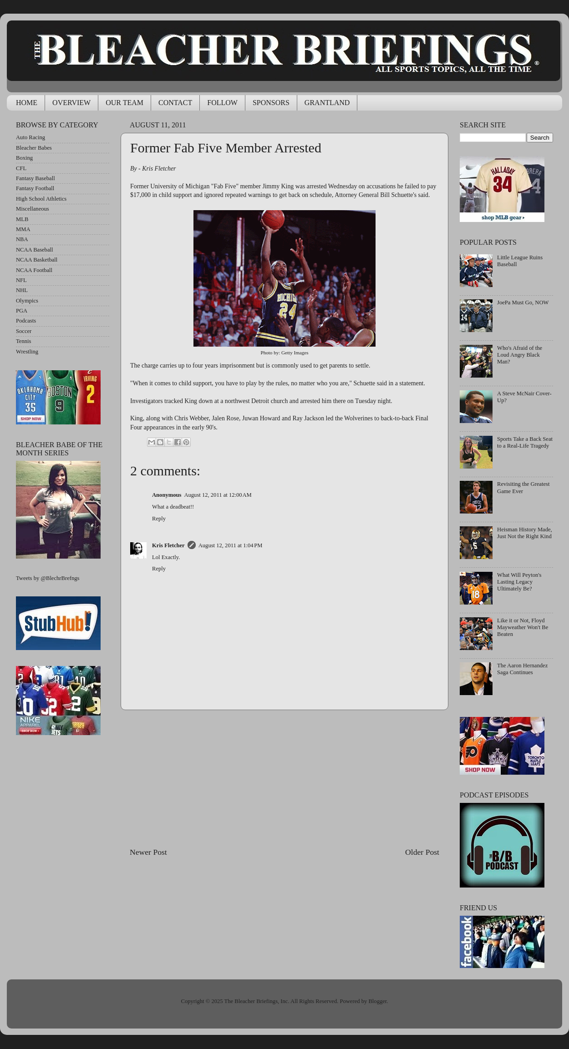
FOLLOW (222, 102)
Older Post (422, 852)
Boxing (24, 158)
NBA (22, 239)
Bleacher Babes (34, 148)
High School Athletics (41, 199)
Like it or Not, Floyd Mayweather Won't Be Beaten (522, 627)
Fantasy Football (35, 188)
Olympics (27, 301)
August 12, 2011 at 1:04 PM (230, 545)
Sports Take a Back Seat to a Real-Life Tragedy (525, 442)
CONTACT (175, 102)
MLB (22, 219)
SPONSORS (271, 102)
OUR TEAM (124, 102)
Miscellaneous (32, 209)
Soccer (23, 331)
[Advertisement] (284, 778)
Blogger (377, 1001)
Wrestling (27, 351)
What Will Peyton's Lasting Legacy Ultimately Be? (519, 582)
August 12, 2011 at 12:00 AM (217, 495)
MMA (23, 229)
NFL (21, 280)
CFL (21, 168)
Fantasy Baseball (35, 178)
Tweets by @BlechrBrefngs (47, 578)
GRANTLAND (327, 102)
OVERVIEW (71, 102)
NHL (22, 290)
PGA (21, 311)
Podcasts (26, 321)
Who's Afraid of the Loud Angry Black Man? (519, 355)
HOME (26, 102)
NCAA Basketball (36, 260)
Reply (159, 518)
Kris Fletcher (168, 545)
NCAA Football (34, 270)
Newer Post (148, 852)
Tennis (23, 341)
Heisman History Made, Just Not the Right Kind (524, 533)
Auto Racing (30, 137)
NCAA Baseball (34, 250)
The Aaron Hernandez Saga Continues (522, 669)
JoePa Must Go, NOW (523, 302)
